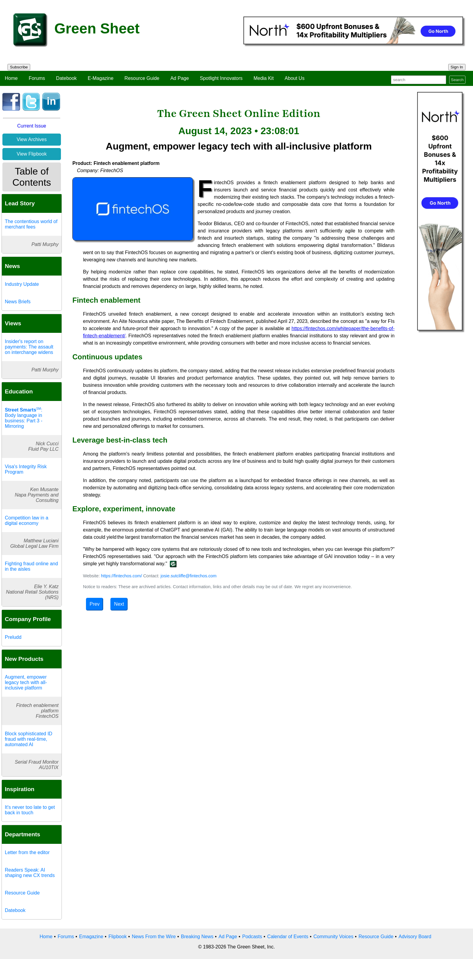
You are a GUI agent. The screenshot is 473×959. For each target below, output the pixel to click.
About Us (295, 78)
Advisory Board (414, 936)
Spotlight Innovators (221, 78)
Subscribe (19, 67)
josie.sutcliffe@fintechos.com (188, 575)
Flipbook (117, 936)
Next (119, 604)
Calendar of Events (287, 936)
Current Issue (31, 125)
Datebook (66, 78)
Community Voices (333, 936)
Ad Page (179, 78)
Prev (95, 604)
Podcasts (252, 936)
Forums (37, 78)
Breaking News (197, 936)
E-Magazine (100, 78)
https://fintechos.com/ (121, 575)
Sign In (457, 67)
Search (457, 79)
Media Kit (263, 78)
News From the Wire (154, 936)
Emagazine (91, 936)
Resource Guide (142, 78)
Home (11, 78)
